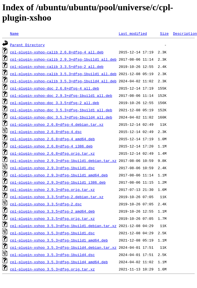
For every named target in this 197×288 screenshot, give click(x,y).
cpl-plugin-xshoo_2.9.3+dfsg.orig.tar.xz (52, 189)
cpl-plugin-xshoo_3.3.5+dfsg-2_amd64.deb (52, 211)
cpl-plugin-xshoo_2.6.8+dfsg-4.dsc (46, 131)
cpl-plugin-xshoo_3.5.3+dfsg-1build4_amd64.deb (59, 261)
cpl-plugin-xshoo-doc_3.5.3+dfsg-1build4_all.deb (61, 117)
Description (185, 33)
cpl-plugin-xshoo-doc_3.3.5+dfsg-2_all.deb (54, 102)
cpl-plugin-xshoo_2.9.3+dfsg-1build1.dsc (52, 167)
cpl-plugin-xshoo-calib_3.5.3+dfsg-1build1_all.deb (63, 73)
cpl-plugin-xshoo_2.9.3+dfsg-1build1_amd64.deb (59, 175)
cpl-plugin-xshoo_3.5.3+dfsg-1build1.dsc (52, 232)
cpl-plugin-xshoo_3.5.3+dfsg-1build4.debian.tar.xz (63, 247)
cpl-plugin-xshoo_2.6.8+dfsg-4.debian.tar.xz (56, 124)
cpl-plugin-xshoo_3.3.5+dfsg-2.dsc (46, 203)
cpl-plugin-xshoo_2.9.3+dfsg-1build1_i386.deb (58, 182)
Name (14, 33)
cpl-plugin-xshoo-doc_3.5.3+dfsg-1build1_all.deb (61, 109)
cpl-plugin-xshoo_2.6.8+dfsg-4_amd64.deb (52, 138)
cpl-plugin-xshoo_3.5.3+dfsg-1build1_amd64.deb (59, 240)
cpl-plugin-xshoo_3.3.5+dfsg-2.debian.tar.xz (56, 196)
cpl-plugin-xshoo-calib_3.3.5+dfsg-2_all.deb (56, 66)
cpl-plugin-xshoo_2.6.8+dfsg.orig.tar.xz (52, 153)
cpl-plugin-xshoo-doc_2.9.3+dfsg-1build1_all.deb (61, 95)
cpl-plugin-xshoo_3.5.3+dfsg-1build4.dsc (52, 254)
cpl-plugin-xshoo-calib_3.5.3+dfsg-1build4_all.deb (63, 80)
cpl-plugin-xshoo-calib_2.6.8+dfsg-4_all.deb (56, 52)
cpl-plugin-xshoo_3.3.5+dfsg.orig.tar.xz (52, 218)
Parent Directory (27, 44)
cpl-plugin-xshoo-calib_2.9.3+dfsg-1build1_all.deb (63, 59)
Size (164, 33)
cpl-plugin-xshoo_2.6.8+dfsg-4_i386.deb (51, 146)
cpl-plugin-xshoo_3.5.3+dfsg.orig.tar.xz (52, 269)
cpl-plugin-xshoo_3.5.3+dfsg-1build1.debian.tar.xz (63, 225)
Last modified (133, 33)
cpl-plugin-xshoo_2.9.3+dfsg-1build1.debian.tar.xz (63, 160)
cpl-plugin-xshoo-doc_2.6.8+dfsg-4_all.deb (54, 88)
